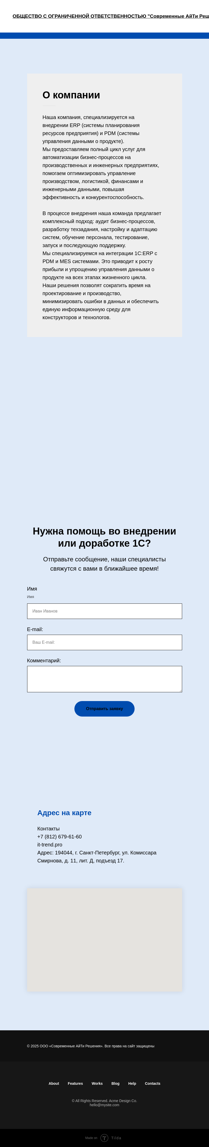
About (54, 1083)
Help (132, 1083)
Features (75, 1083)
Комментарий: (44, 660)
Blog (115, 1083)
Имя (32, 589)
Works (97, 1083)
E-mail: (35, 629)
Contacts (152, 1083)
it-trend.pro (50, 844)
